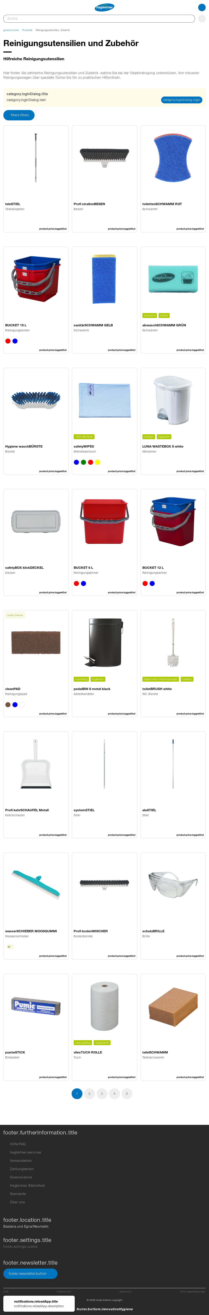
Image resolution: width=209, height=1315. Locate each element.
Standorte (14, 1193)
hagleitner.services (22, 1152)
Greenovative (17, 1177)
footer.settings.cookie (20, 1246)
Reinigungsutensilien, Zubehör (53, 30)
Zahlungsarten (18, 1169)
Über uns (14, 1202)
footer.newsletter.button (30, 1274)
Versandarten (17, 1160)
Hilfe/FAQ (14, 1144)
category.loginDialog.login (181, 100)
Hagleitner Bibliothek (24, 1185)
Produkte (27, 30)
